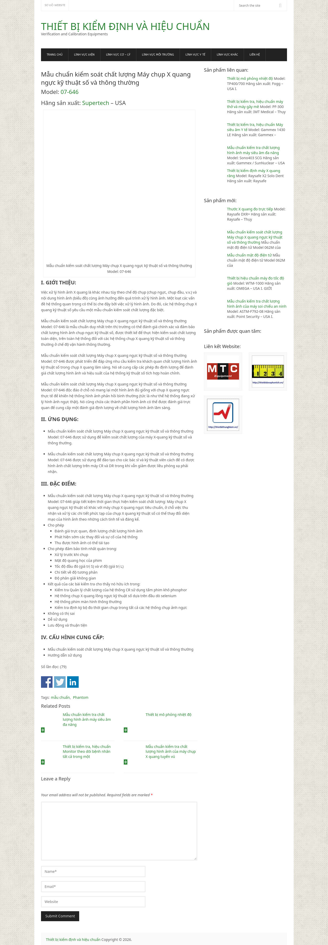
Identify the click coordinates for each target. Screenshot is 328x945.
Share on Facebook (47, 682)
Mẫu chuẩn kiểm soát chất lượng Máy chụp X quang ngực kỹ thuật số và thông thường (254, 237)
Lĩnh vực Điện (84, 54)
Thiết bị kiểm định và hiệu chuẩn (125, 26)
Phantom (80, 697)
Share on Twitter (60, 682)
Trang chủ (55, 54)
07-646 (70, 91)
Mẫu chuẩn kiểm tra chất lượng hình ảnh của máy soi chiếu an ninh (256, 304)
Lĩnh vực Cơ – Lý (118, 54)
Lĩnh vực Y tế (195, 54)
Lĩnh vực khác (227, 54)
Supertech (95, 102)
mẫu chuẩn (60, 697)
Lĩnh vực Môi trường (158, 54)
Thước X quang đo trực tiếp (250, 209)
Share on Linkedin (73, 682)
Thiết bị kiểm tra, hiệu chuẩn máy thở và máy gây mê (255, 104)
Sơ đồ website (55, 5)
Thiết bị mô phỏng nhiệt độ (250, 78)
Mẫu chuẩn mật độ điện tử (250, 255)
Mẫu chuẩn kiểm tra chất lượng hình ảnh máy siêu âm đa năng (253, 150)
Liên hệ (255, 54)
